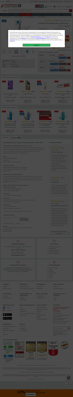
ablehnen (23, 32)
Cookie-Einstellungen (41, 32)
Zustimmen (12, 34)
